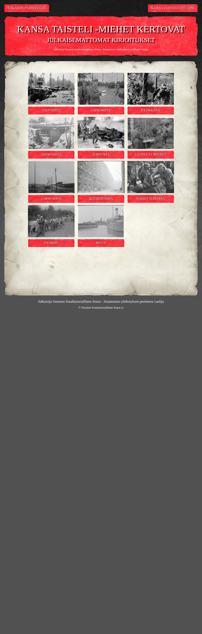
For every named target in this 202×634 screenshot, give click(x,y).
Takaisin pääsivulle (27, 8)
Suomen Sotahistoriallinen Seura (83, 49)
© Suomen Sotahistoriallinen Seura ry (101, 307)
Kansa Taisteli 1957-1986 (172, 8)
